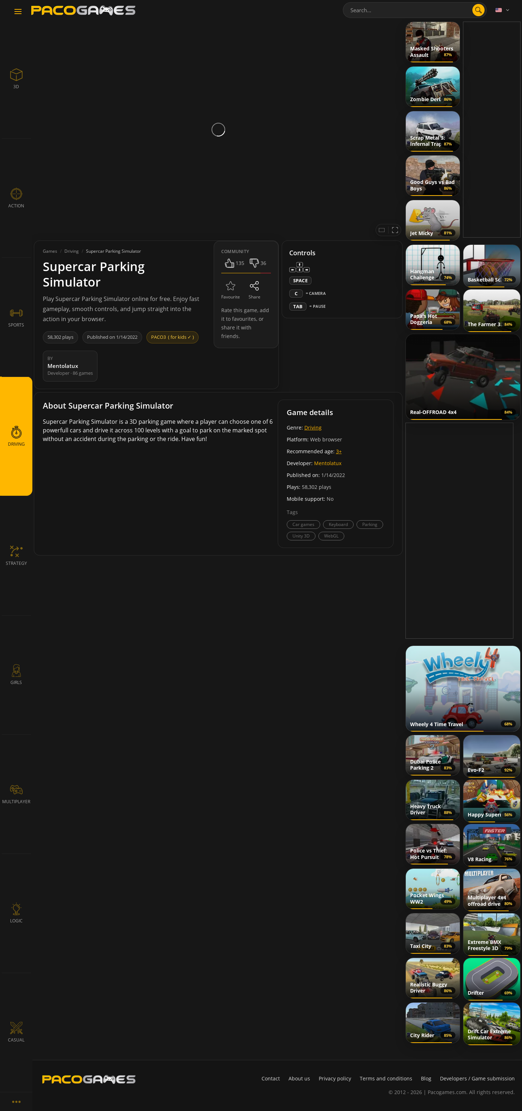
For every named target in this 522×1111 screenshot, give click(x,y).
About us (299, 1078)
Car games (303, 524)
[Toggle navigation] (18, 12)
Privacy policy (335, 1078)
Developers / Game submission (477, 1078)
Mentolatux (327, 463)
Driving (313, 427)
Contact (271, 1078)
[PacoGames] (88, 1079)
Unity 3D (301, 536)
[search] (478, 10)
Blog (426, 1078)
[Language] (503, 10)
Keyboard (338, 524)
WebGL (331, 536)
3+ (339, 451)
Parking (369, 524)
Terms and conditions (386, 1078)
